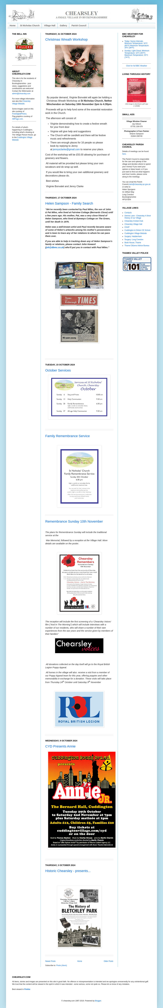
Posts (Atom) (61, 965)
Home (13, 25)
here (124, 154)
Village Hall (49, 25)
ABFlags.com (17, 119)
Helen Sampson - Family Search (69, 203)
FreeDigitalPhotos (19, 114)
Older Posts (108, 961)
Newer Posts (50, 961)
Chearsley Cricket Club (134, 221)
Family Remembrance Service (67, 436)
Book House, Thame (133, 243)
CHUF (127, 227)
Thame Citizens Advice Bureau (137, 246)
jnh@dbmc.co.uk (55, 247)
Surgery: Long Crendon (134, 239)
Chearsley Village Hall (133, 224)
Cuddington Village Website (136, 233)
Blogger (98, 1001)
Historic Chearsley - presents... (68, 871)
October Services (58, 370)
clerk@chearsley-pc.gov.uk (139, 184)
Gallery (63, 25)
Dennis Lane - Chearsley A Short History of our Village (138, 217)
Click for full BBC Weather (136, 66)
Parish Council (79, 25)
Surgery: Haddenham (133, 236)
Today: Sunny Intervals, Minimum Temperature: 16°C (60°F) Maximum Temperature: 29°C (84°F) (137, 44)
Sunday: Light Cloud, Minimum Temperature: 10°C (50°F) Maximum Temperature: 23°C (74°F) (137, 54)
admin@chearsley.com (21, 94)
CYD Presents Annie (60, 746)
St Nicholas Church (30, 25)
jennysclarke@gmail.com (66, 149)
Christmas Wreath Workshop (66, 39)
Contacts (128, 213)
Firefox (27, 989)
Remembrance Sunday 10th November (74, 521)
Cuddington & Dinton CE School (137, 230)
